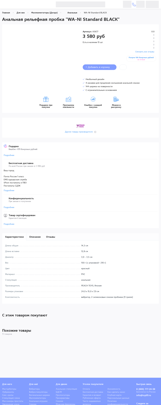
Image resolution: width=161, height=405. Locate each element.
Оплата (86, 389)
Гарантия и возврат (92, 395)
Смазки (59, 401)
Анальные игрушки (38, 401)
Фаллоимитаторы (37, 398)
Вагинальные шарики (39, 395)
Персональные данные (118, 398)
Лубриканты (8, 392)
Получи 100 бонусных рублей (141, 58)
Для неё (33, 384)
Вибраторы (34, 389)
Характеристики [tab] (14, 236)
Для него (7, 384)
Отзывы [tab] (50, 236)
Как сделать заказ (116, 392)
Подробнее (9, 155)
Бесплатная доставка (93, 392)
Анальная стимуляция (66, 389)
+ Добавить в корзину (99, 67)
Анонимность (113, 389)
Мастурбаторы (9, 389)
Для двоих (61, 384)
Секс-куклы (7, 395)
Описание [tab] (35, 236)
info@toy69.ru (143, 395)
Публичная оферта (92, 398)
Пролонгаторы (63, 395)
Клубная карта (114, 395)
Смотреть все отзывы (144, 51)
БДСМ (59, 392)
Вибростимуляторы (38, 392)
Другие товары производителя (79, 132)
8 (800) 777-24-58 (145, 389)
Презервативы (62, 398)
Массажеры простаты (12, 401)
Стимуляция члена (11, 398)
